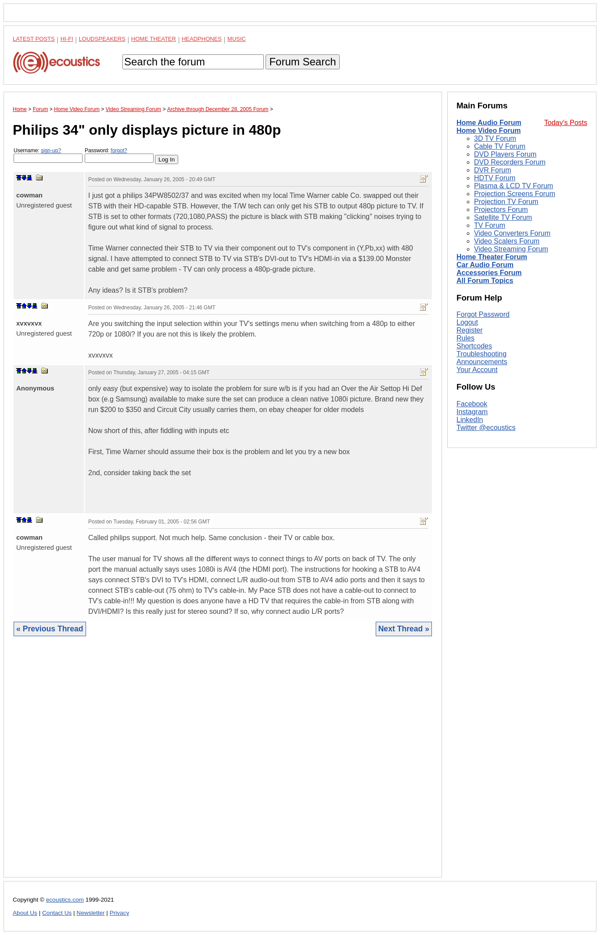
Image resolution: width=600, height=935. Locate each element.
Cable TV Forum (499, 146)
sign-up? (51, 150)
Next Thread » (403, 628)
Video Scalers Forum (506, 241)
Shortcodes (474, 346)
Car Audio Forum (485, 265)
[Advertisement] (223, 763)
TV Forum (489, 225)
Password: (119, 155)
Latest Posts (34, 39)
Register (469, 330)
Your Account (477, 369)
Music (236, 39)
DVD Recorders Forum (510, 162)
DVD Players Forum (505, 154)
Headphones (202, 39)
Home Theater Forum (491, 257)
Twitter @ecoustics (486, 427)
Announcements (481, 361)
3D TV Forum (495, 138)
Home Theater (153, 39)
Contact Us (57, 913)
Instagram (472, 412)
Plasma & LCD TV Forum (513, 186)
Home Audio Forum (488, 122)
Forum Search (302, 62)
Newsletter (90, 913)
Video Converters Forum (512, 233)
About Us (25, 913)
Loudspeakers (102, 39)
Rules (465, 338)
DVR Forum (492, 170)
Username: (48, 155)
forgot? (119, 150)
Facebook (471, 404)
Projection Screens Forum (514, 193)
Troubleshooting (481, 354)
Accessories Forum (489, 272)
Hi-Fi (67, 39)
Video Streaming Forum (511, 249)
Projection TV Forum (506, 201)
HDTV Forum (494, 178)
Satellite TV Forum (503, 217)
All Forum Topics (484, 280)
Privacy (119, 913)
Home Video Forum (488, 130)
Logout (467, 322)
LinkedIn (469, 419)
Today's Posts (565, 122)
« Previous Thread (49, 628)
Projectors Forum (501, 209)
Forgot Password (483, 314)
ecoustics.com (65, 899)
